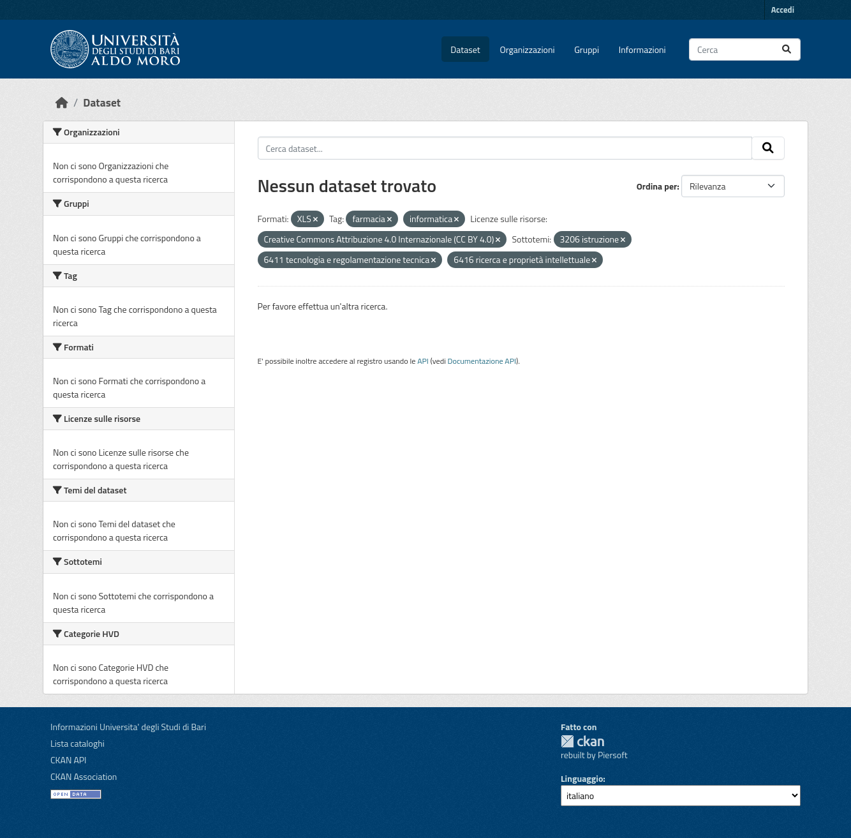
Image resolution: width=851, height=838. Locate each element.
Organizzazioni (527, 49)
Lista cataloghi (77, 743)
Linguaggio (582, 778)
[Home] (62, 102)
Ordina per (657, 186)
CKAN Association (83, 776)
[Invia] (786, 49)
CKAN (582, 741)
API (423, 361)
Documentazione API (482, 361)
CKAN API (68, 760)
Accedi (782, 9)
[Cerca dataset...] (745, 49)
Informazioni (642, 49)
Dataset (465, 49)
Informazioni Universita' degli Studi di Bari (128, 726)
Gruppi (586, 49)
